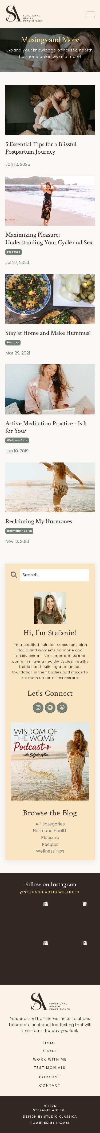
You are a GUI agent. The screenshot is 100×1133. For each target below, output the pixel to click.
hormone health (19, 531)
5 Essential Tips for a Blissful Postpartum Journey (41, 148)
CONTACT (50, 1085)
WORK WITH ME (50, 1059)
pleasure (13, 252)
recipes (13, 342)
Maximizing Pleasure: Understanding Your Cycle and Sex (49, 239)
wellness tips (17, 440)
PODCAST (50, 1077)
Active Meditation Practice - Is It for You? (46, 427)
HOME (49, 1043)
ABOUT (50, 1051)
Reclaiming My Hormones (38, 521)
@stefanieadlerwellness (50, 892)
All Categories (50, 824)
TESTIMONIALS (50, 1067)
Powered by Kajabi (50, 1123)
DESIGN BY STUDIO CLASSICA (50, 1116)
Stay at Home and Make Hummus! (48, 333)
